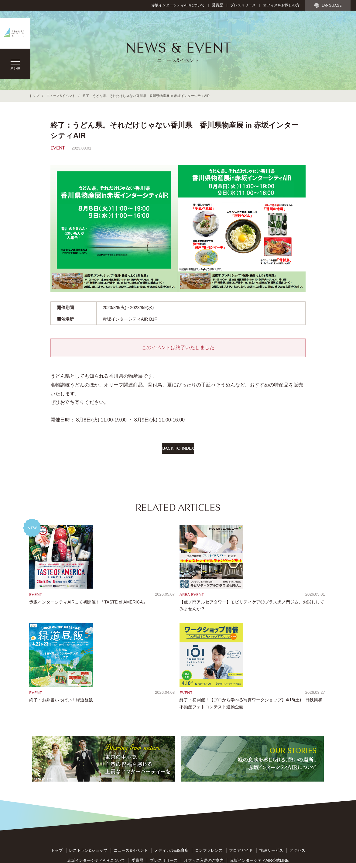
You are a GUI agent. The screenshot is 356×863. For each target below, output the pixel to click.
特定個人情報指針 (241, 795)
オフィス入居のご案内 (204, 776)
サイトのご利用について (121, 795)
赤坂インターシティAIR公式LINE (259, 776)
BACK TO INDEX (178, 449)
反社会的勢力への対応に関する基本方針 (124, 805)
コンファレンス (209, 766)
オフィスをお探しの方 (281, 5)
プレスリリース (243, 5)
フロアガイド (241, 766)
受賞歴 (217, 5)
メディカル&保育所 (171, 766)
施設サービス (271, 766)
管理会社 (259, 805)
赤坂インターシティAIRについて (178, 5)
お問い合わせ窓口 (165, 795)
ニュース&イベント (60, 96)
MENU (15, 64)
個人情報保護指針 (203, 795)
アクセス (297, 766)
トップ (34, 96)
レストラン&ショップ (88, 766)
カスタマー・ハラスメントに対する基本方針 (205, 805)
